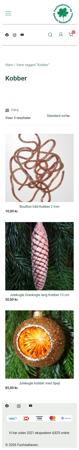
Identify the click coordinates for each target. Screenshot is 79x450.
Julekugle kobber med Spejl (39, 383)
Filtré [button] (12, 110)
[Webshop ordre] (58, 116)
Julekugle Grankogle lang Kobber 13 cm (39, 295)
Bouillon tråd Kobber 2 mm (39, 207)
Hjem (9, 65)
